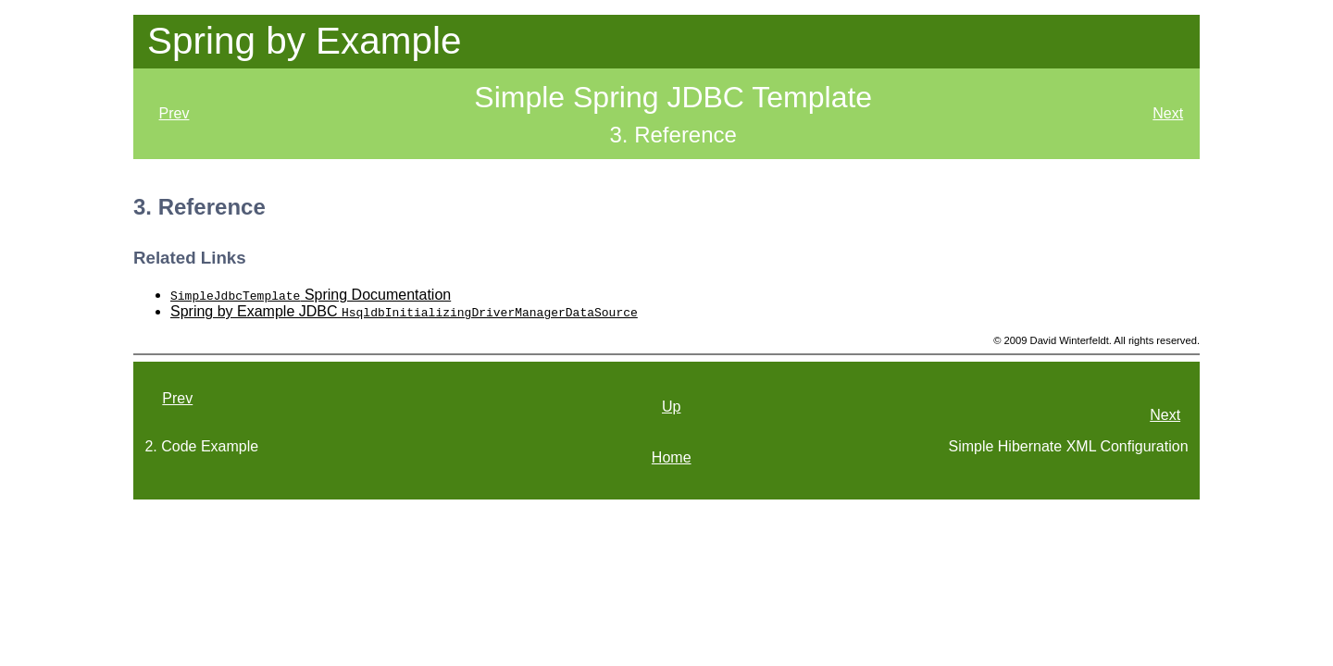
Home (671, 457)
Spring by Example (304, 40)
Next (1167, 113)
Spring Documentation (310, 294)
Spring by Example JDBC (404, 311)
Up (671, 406)
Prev (174, 113)
